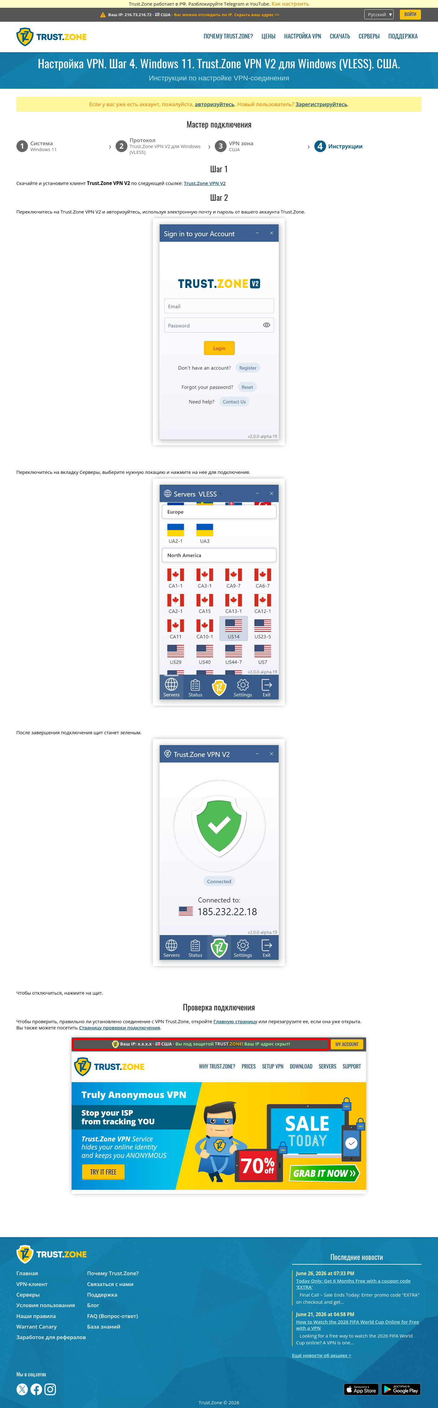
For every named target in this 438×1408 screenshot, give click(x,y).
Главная (27, 1273)
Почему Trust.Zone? (228, 37)
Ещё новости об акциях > (321, 1355)
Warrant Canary (36, 1326)
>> (226, 14)
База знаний (103, 1326)
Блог (93, 1305)
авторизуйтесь (215, 104)
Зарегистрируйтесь (321, 104)
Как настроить (290, 3)
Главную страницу (235, 1021)
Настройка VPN (302, 37)
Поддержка (403, 37)
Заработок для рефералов (51, 1337)
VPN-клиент (32, 1284)
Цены (269, 37)
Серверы (369, 37)
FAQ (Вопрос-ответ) (112, 1316)
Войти (410, 14)
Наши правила (36, 1316)
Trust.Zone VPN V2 (205, 183)
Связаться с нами (110, 1284)
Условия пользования (45, 1305)
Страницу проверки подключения (119, 1027)
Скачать (340, 37)
